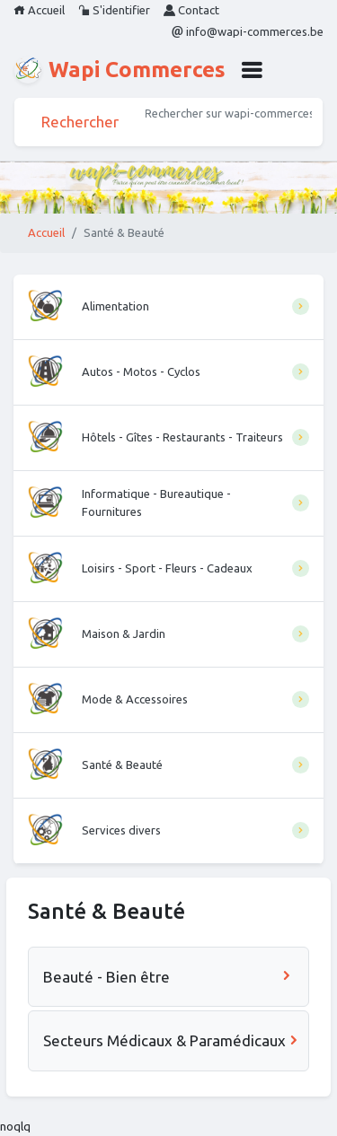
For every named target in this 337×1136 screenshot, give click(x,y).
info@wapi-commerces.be (248, 31)
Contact (191, 10)
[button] (251, 70)
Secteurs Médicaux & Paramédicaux (172, 1040)
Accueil (39, 10)
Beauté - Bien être (168, 976)
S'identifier (114, 10)
